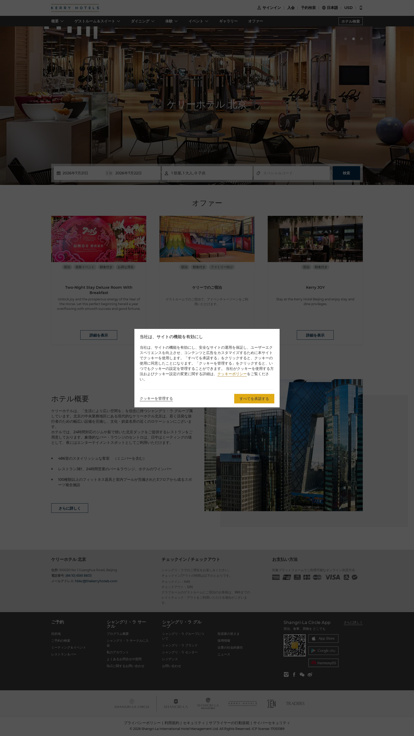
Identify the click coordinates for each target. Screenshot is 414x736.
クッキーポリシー (232, 373)
